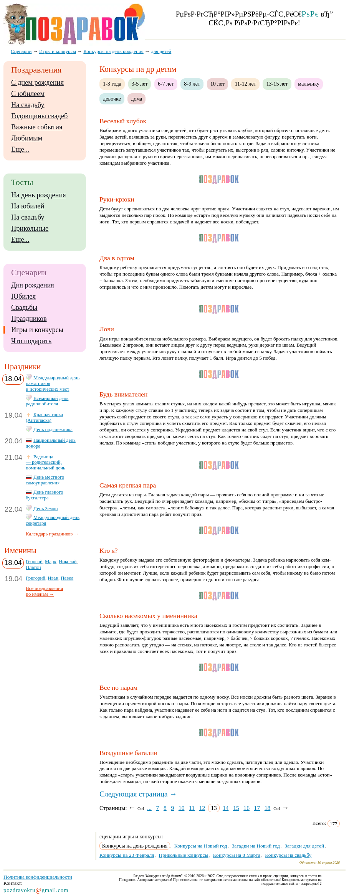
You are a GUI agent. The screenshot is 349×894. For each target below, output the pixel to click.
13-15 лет (277, 84)
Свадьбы (24, 307)
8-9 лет (192, 84)
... (149, 808)
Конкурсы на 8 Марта (236, 855)
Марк (50, 561)
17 (257, 808)
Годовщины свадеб (39, 116)
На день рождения (38, 195)
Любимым (26, 138)
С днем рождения (37, 82)
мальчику (308, 84)
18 (268, 808)
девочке (112, 99)
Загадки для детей (304, 846)
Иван (53, 578)
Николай (68, 561)
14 (226, 808)
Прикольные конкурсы (183, 855)
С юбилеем (28, 93)
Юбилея (23, 296)
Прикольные (29, 228)
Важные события (37, 127)
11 (192, 808)
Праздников (29, 318)
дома (136, 99)
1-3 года (112, 84)
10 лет (217, 84)
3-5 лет (140, 84)
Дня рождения (32, 285)
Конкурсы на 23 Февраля (126, 855)
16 (246, 808)
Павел (67, 578)
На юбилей (27, 206)
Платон (33, 567)
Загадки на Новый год (256, 846)
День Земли (45, 508)
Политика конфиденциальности (37, 877)
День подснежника (53, 429)
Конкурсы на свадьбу (288, 855)
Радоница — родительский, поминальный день (45, 462)
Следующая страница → (138, 794)
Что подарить (31, 341)
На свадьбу (27, 105)
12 (202, 808)
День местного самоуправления (45, 480)
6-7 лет (166, 84)
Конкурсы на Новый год (200, 846)
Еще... (20, 149)
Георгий (34, 561)
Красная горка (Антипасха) (44, 417)
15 (236, 808)
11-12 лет (245, 84)
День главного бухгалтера (44, 495)
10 (182, 808)
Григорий (35, 578)
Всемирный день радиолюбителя (47, 401)
